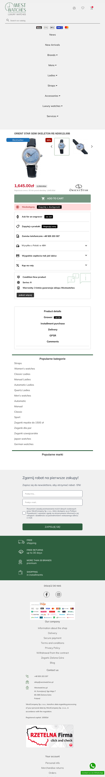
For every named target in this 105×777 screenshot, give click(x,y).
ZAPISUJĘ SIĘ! (52, 526)
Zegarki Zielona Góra (52, 657)
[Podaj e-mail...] (52, 502)
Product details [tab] (52, 311)
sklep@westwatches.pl (43, 682)
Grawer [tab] (53, 317)
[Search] (52, 20)
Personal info (52, 762)
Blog (52, 662)
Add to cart (52, 198)
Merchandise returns (52, 767)
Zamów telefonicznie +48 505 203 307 (41, 236)
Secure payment (52, 637)
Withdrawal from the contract (52, 652)
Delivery (52, 633)
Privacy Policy (52, 647)
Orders (52, 772)
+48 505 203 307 (41, 676)
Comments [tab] (53, 341)
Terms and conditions (52, 642)
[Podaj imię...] (52, 493)
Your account (52, 756)
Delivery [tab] (52, 329)
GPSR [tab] (53, 335)
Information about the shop (52, 628)
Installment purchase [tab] (53, 323)
